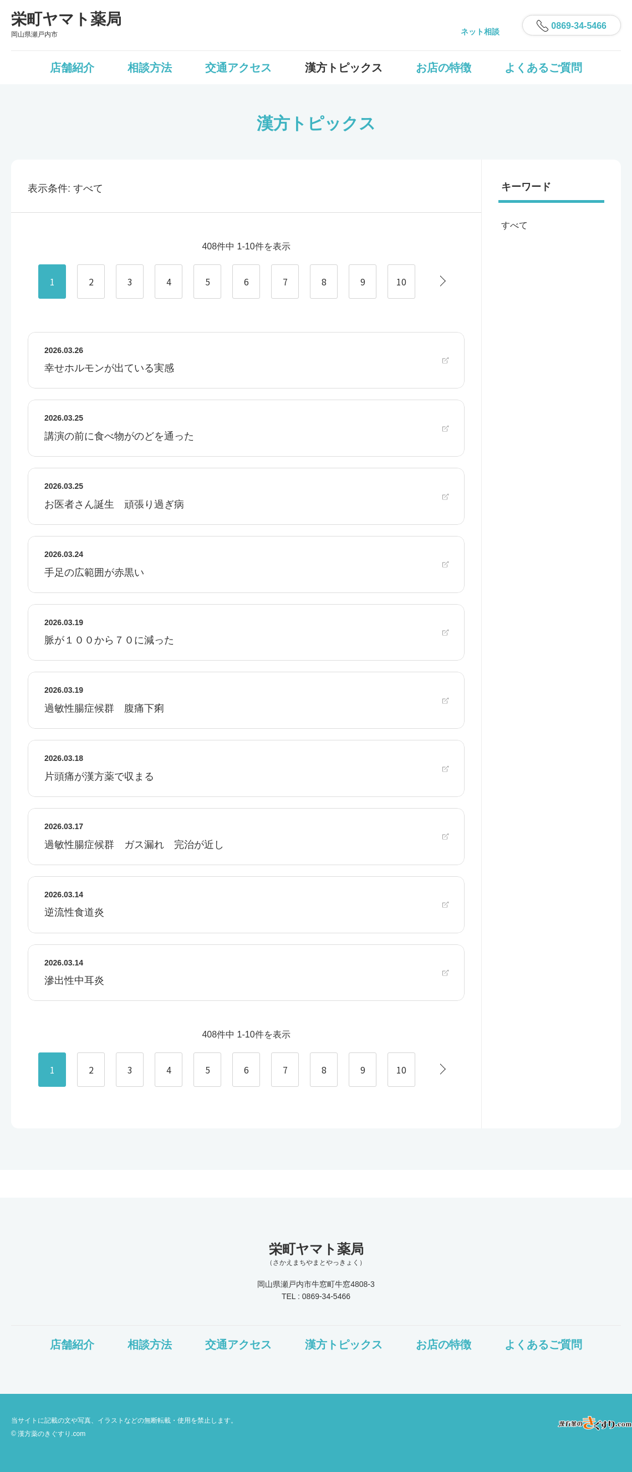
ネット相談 (480, 31)
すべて (514, 225)
